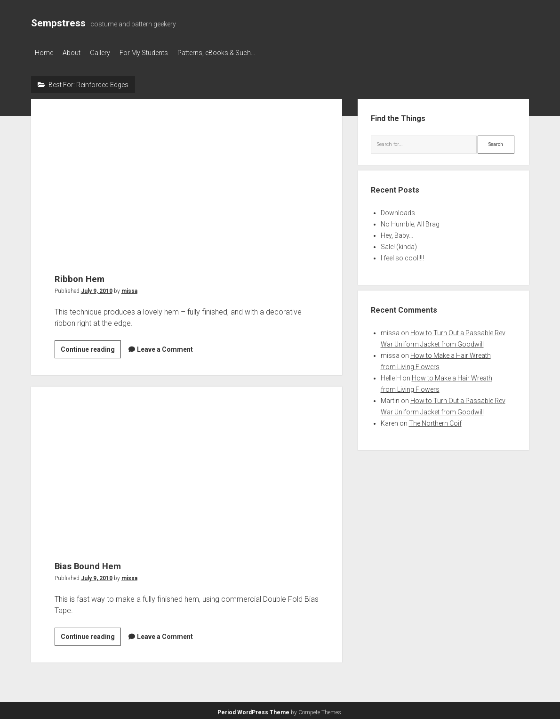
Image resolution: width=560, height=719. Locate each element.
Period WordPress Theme (253, 709)
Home (44, 53)
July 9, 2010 (96, 288)
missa (129, 288)
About (76, 53)
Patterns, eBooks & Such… (235, 53)
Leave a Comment (165, 346)
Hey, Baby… (397, 232)
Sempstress (58, 23)
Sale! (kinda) (399, 244)
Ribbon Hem (186, 174)
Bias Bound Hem (186, 462)
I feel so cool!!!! (402, 255)
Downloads (398, 210)
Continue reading (91, 347)
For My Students (158, 53)
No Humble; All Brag (410, 221)
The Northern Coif (435, 420)
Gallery (109, 53)
